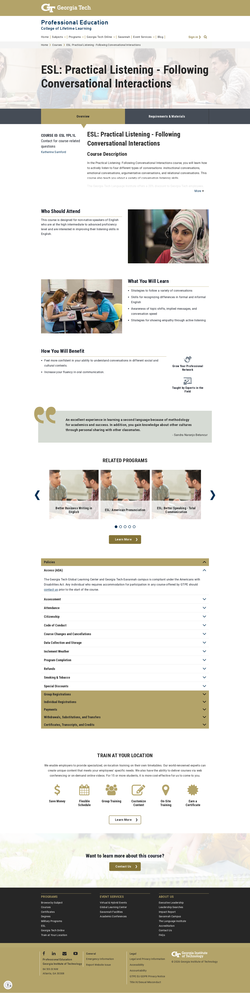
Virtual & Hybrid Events (113, 902)
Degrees (45, 916)
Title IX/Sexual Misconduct (145, 982)
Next (212, 495)
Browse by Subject (52, 902)
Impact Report (167, 911)
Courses (57, 44)
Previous (37, 495)
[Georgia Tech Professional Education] (125, 8)
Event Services (112, 896)
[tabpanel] (73, 495)
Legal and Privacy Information (147, 959)
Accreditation (167, 925)
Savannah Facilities (111, 911)
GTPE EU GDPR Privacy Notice (147, 976)
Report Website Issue (98, 964)
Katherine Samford (53, 152)
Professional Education (74, 22)
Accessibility (137, 964)
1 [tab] (116, 526)
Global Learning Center (113, 907)
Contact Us (123, 866)
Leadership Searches (171, 907)
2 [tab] (120, 526)
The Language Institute (172, 921)
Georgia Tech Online (52, 930)
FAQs (162, 935)
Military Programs (51, 921)
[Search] (205, 37)
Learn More (123, 539)
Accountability (138, 970)
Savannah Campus (170, 916)
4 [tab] (129, 526)
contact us (51, 589)
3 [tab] (125, 526)
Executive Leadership (171, 902)
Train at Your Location (54, 935)
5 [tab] (134, 526)
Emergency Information (100, 959)
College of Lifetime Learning (66, 28)
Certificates (48, 911)
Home (44, 44)
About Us (166, 896)
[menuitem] (45, 37)
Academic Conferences (113, 916)
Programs (49, 896)
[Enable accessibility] (8, 985)
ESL (43, 925)
